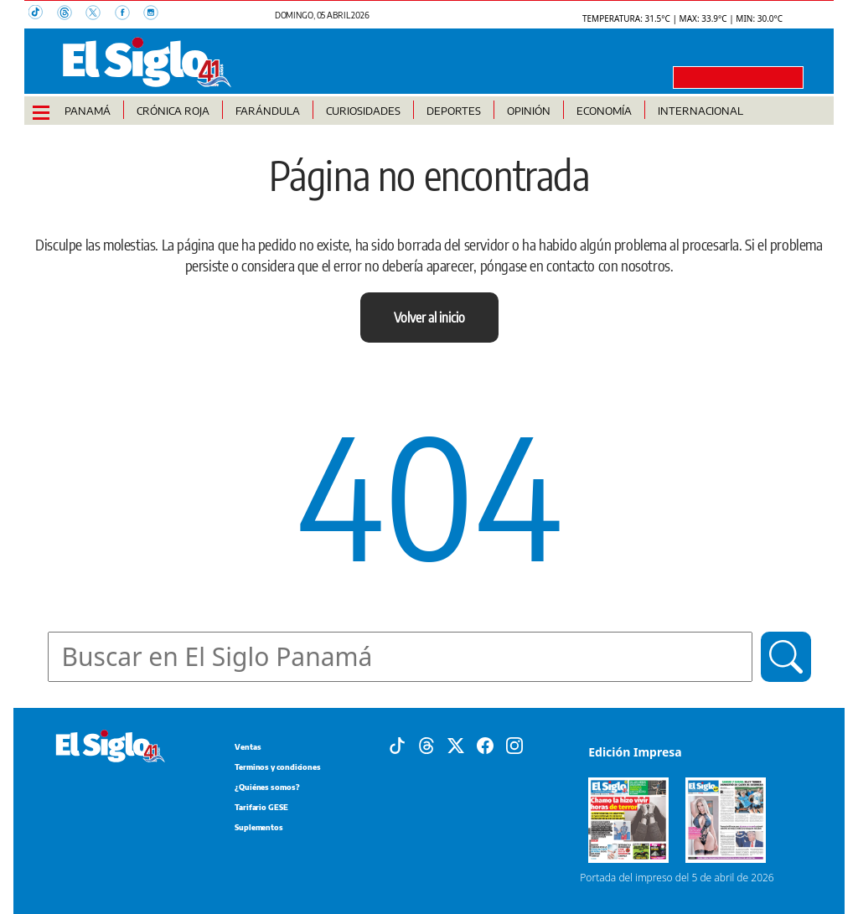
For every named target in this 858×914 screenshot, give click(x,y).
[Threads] (426, 745)
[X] (455, 745)
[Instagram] (514, 745)
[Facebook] (485, 745)
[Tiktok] (397, 745)
